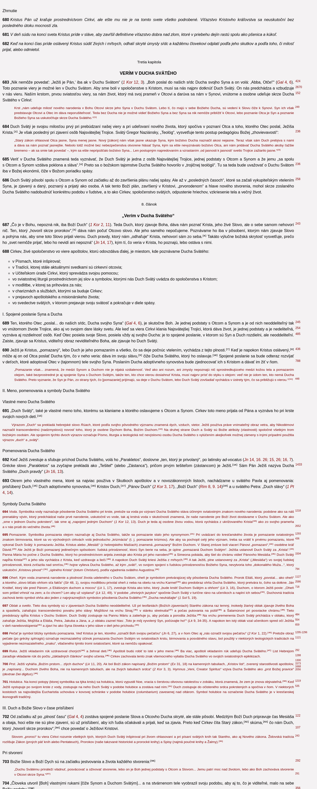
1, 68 (190, 251)
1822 (298, 655)
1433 (298, 518)
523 (297, 244)
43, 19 (68, 43)
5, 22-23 (159, 671)
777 (297, 741)
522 (297, 48)
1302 (298, 576)
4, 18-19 (176, 135)
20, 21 (141, 534)
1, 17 (171, 214)
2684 (298, 280)
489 (297, 354)
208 (297, 396)
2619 (298, 402)
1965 (298, 192)
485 (297, 381)
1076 (298, 773)
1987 (298, 634)
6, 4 (83, 528)
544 (297, 7)
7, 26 (64, 276)
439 (297, 65)
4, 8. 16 (48, 620)
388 (297, 512)
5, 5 (25, 626)
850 (297, 533)
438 (297, 452)
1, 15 (203, 245)
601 (297, 112)
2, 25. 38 (227, 49)
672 (297, 591)
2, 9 (271, 355)
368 (297, 213)
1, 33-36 (233, 293)
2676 (298, 366)
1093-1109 (302, 714)
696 (297, 259)
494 (297, 426)
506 (297, 387)
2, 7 (169, 119)
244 (297, 585)
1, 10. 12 (196, 287)
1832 (298, 664)
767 (297, 570)
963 (297, 411)
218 (297, 619)
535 (297, 307)
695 (297, 458)
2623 (298, 564)
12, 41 (253, 66)
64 (297, 42)
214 (297, 186)
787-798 (300, 708)
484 (297, 333)
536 (297, 292)
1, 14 (68, 433)
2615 (298, 485)
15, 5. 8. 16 (125, 727)
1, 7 (217, 281)
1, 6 (99, 245)
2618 (298, 432)
